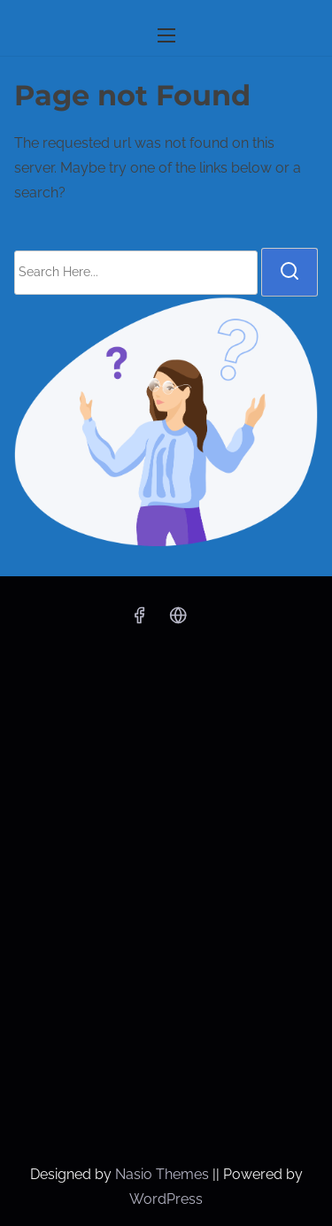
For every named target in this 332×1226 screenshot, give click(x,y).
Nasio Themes (163, 1174)
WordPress (166, 1199)
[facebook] (139, 621)
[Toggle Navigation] (165, 35)
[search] (289, 272)
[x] (178, 621)
